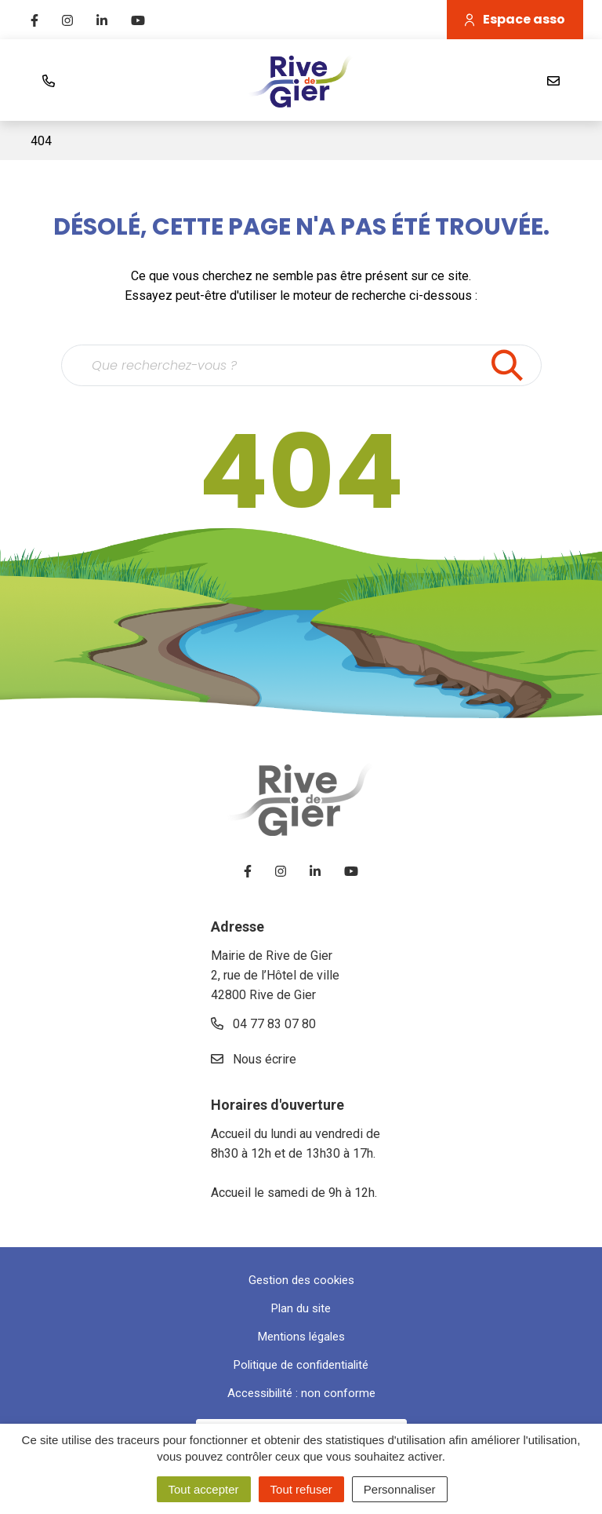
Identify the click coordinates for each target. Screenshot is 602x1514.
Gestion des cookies (301, 1280)
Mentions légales (301, 1337)
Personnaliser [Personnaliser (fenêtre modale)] (400, 1489)
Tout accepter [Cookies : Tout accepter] (204, 1489)
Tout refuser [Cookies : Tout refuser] (301, 1489)
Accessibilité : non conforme (301, 1393)
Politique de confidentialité (301, 1365)
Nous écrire (253, 1059)
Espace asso (515, 19)
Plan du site (301, 1308)
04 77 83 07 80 (263, 1023)
